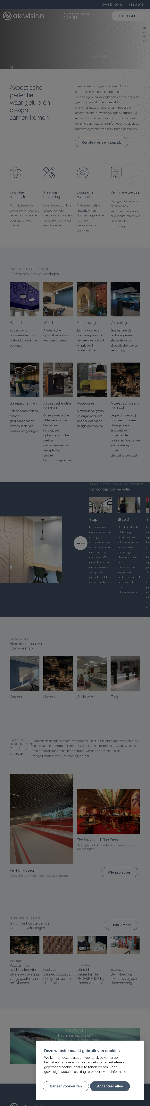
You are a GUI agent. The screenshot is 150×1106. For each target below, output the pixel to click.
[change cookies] (66, 1086)
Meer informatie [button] (114, 1071)
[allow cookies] (110, 1086)
